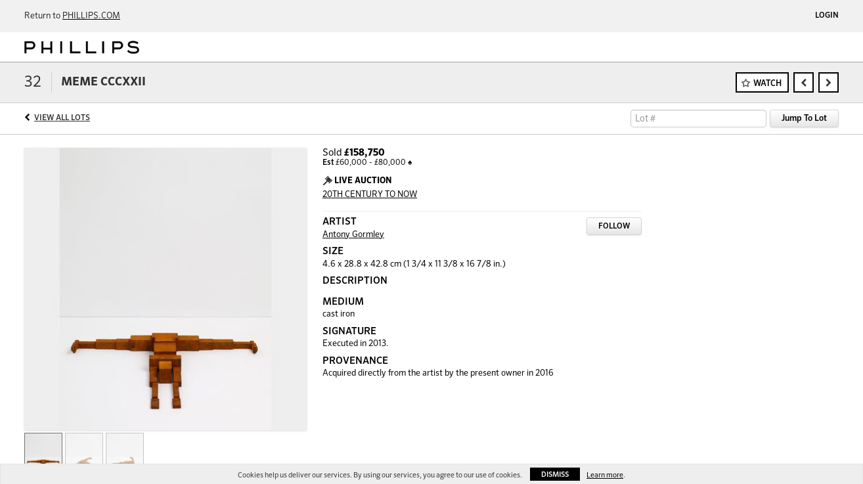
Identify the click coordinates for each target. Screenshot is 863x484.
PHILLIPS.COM (91, 16)
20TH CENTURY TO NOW (369, 194)
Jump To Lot (804, 118)
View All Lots (62, 118)
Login (827, 16)
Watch (767, 83)
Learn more (604, 475)
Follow (614, 227)
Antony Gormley (353, 235)
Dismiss (555, 474)
